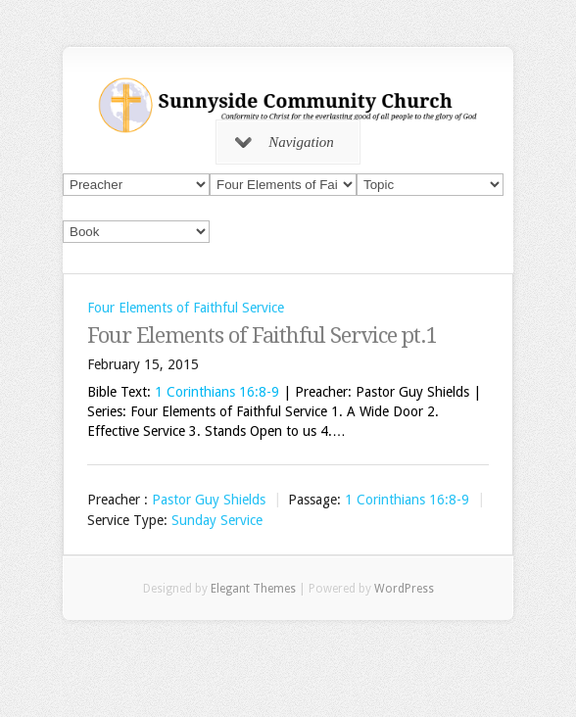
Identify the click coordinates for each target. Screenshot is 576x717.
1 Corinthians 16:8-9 (217, 392)
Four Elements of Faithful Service (185, 307)
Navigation (284, 142)
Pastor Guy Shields (208, 499)
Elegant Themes (253, 589)
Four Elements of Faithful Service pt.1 (262, 335)
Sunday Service (217, 521)
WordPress (404, 589)
